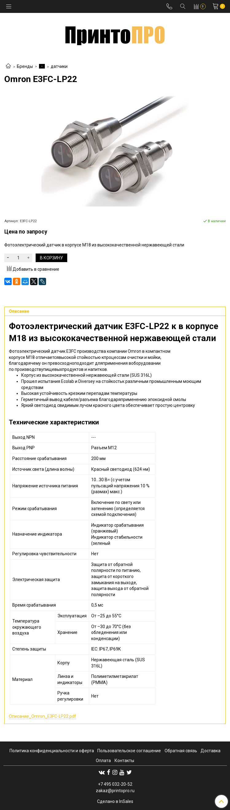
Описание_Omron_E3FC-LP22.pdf (42, 716)
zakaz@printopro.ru (115, 790)
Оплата (103, 760)
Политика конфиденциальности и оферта (52, 750)
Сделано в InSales (115, 801)
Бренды (25, 66)
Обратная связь (181, 750)
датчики (59, 66)
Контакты (124, 760)
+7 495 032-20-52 (115, 784)
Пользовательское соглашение (129, 750)
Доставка (210, 750)
